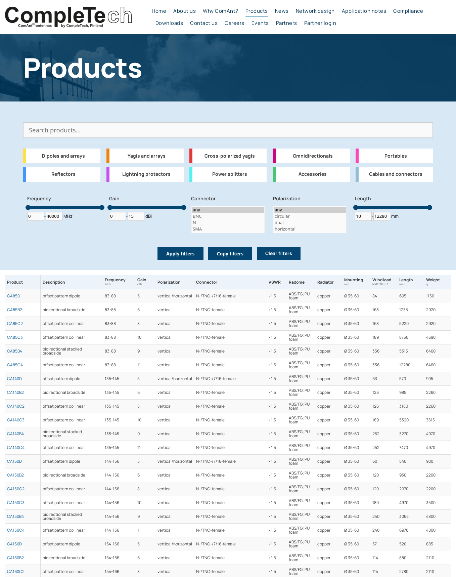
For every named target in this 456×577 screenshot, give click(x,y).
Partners (286, 23)
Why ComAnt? (220, 11)
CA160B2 (15, 558)
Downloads (169, 23)
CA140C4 (16, 447)
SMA (228, 229)
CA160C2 (16, 571)
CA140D (14, 378)
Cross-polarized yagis (229, 156)
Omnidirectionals (313, 156)
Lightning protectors (146, 174)
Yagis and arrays (147, 156)
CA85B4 (14, 351)
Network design (315, 11)
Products (256, 11)
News (282, 11)
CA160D (14, 544)
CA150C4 (16, 530)
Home (159, 11)
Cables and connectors (395, 174)
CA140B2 (15, 392)
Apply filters (180, 253)
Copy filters (230, 253)
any (228, 210)
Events (260, 23)
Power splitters (229, 174)
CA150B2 (15, 475)
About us (184, 11)
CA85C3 (15, 337)
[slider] (28, 207)
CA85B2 (14, 310)
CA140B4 (15, 434)
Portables (395, 156)
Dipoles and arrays (63, 156)
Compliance (408, 11)
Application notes (364, 11)
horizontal (310, 229)
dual (310, 222)
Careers (234, 23)
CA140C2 (16, 406)
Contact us (204, 23)
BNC (228, 216)
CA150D (14, 461)
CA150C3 (16, 502)
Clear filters (278, 253)
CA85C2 (15, 323)
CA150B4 (15, 516)
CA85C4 (15, 365)
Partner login (320, 23)
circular (310, 216)
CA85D (13, 296)
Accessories (313, 174)
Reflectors (63, 174)
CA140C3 (16, 420)
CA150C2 (16, 489)
